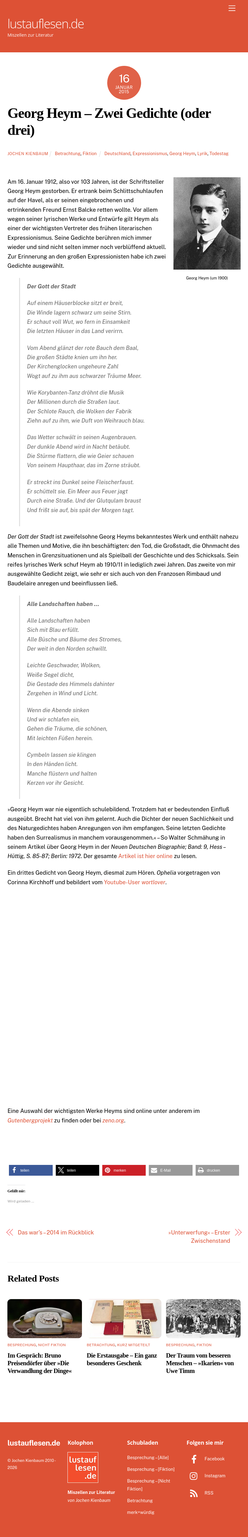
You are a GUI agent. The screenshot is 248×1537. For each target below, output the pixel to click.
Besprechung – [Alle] (148, 1457)
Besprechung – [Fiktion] (150, 1469)
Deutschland (117, 153)
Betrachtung (67, 153)
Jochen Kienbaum (27, 153)
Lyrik (202, 153)
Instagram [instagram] (206, 1475)
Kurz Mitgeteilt (133, 1345)
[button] (30, 1170)
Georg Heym (182, 153)
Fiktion (90, 153)
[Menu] (232, 8)
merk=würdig (140, 1512)
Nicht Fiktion (52, 1345)
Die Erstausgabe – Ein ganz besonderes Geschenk (122, 1359)
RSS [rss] (200, 1492)
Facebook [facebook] (206, 1458)
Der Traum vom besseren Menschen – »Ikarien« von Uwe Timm (200, 1363)
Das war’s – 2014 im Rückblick (56, 1232)
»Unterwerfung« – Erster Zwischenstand (199, 1236)
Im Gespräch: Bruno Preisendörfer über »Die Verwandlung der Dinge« (39, 1363)
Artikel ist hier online (145, 856)
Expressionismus (149, 153)
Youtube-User (134, 882)
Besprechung (21, 1345)
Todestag (219, 153)
